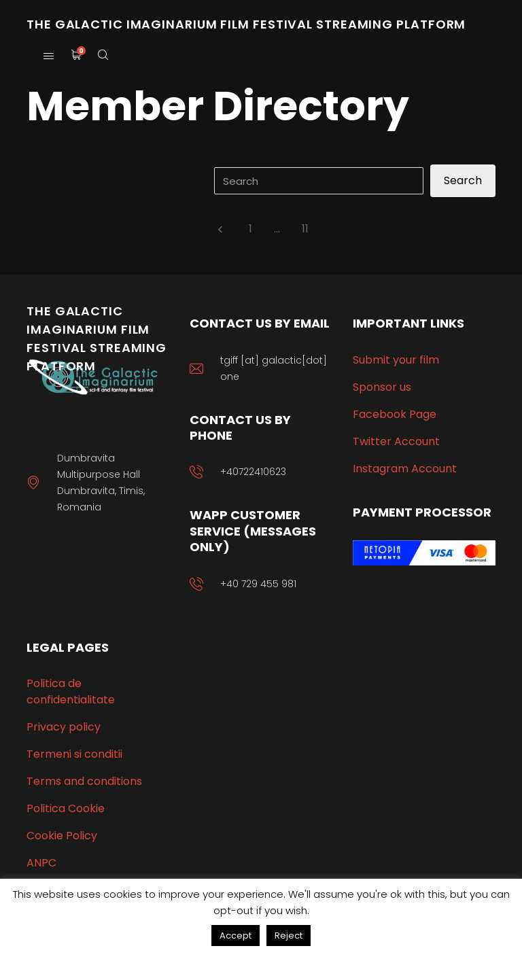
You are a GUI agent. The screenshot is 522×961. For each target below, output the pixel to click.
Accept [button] (235, 935)
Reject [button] (288, 935)
